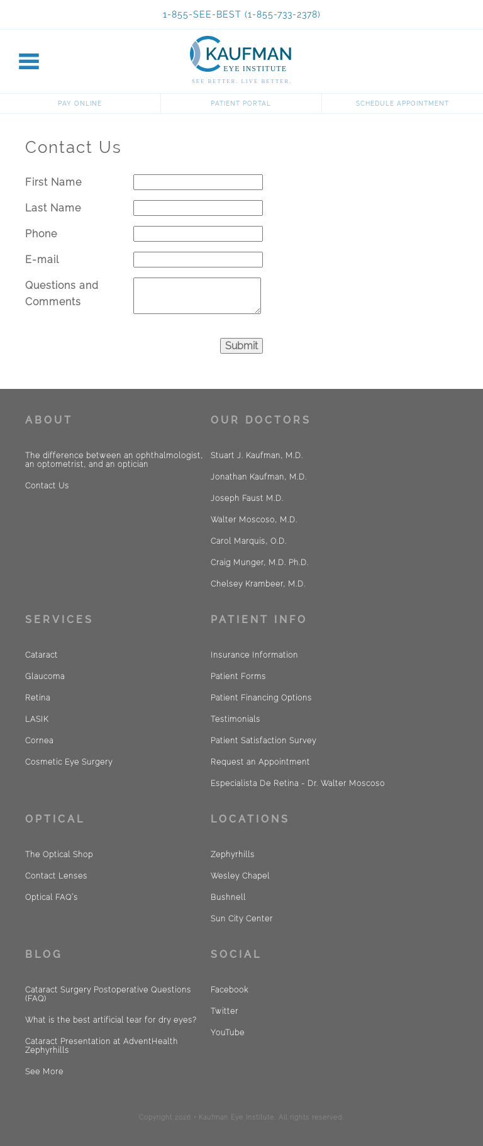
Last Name (53, 208)
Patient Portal (241, 103)
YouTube (228, 1032)
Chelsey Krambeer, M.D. (258, 584)
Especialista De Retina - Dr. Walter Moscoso (298, 783)
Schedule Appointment (402, 103)
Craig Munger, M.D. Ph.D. (260, 562)
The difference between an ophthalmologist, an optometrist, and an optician (114, 460)
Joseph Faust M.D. (247, 498)
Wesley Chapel (240, 876)
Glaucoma (45, 676)
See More (44, 1071)
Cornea (39, 740)
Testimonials (235, 719)
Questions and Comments (62, 293)
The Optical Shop (59, 854)
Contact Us (47, 485)
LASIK (36, 719)
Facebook (229, 990)
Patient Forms (238, 676)
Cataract (41, 655)
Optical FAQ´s (51, 897)
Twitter (224, 1011)
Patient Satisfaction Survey (263, 740)
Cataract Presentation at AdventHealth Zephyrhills (101, 1046)
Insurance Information (254, 655)
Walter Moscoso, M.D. (254, 519)
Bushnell (228, 897)
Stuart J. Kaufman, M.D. (257, 455)
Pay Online (80, 103)
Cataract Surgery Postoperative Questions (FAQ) (108, 994)
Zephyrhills (233, 854)
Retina (37, 698)
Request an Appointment (260, 762)
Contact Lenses (56, 876)
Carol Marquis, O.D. (249, 541)
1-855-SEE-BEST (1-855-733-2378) (242, 14)
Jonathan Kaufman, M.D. (259, 477)
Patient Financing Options (261, 698)
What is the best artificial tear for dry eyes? (111, 1020)
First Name (53, 182)
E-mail (42, 260)
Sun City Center (242, 918)
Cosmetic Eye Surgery (69, 762)
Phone (41, 234)
